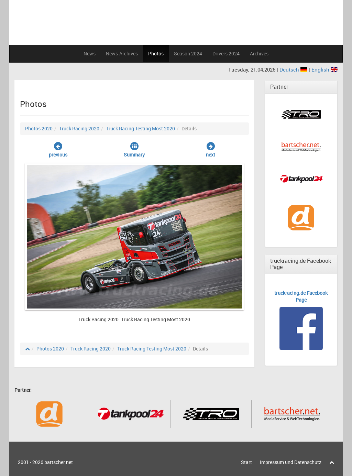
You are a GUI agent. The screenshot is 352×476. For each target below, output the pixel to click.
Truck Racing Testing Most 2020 (140, 128)
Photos (156, 53)
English (324, 69)
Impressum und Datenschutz (290, 462)
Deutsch (294, 69)
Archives (259, 53)
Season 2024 (188, 53)
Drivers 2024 (226, 53)
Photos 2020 (39, 128)
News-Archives (122, 53)
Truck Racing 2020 (79, 128)
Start (246, 462)
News (90, 53)
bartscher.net (58, 462)
